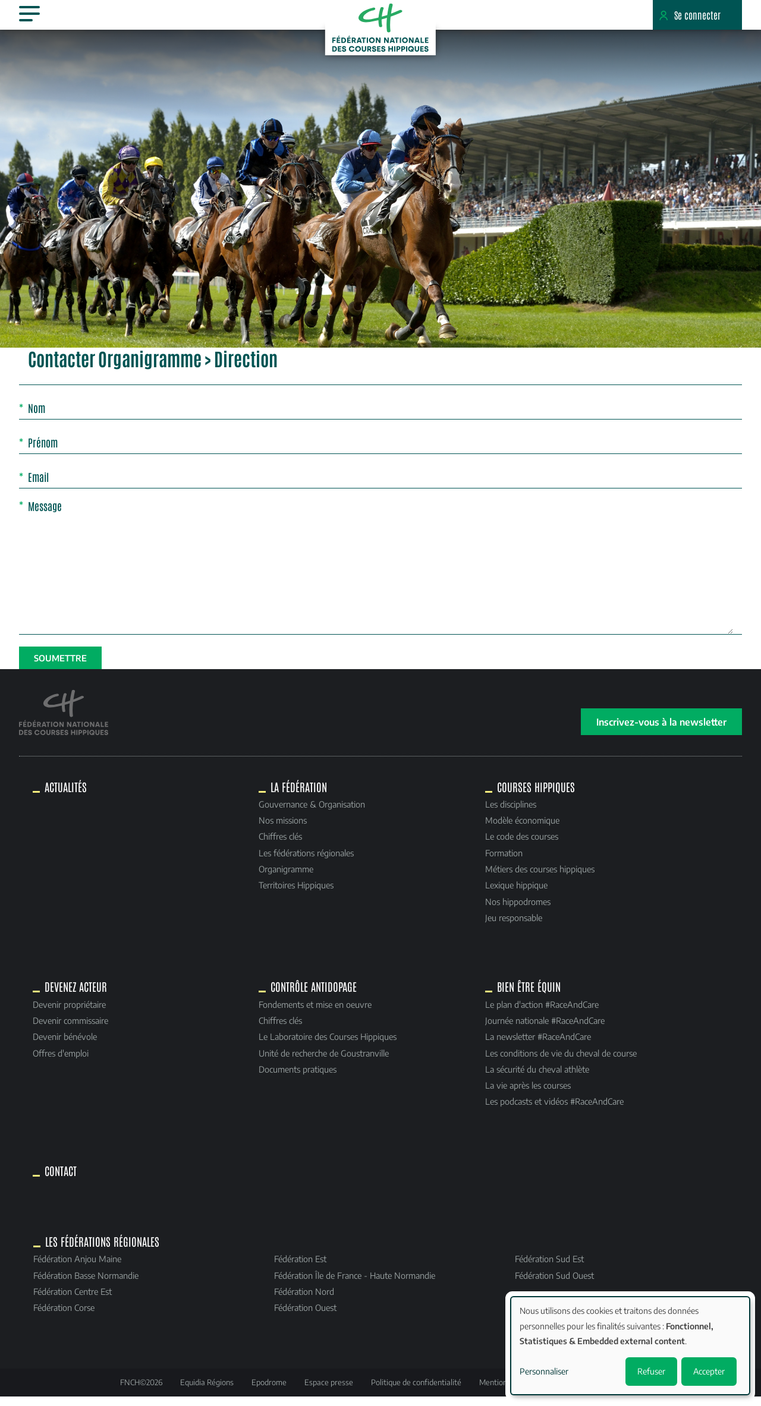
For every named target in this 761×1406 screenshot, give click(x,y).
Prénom (43, 451)
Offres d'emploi (61, 1061)
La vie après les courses (528, 1094)
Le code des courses (521, 845)
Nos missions (283, 829)
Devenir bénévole (65, 1045)
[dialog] (630, 1345)
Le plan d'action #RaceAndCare (542, 1013)
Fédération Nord (304, 1300)
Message (45, 514)
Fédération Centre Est (72, 1300)
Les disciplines (510, 813)
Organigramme (286, 877)
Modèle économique (522, 829)
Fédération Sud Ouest (554, 1283)
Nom (36, 416)
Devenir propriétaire (69, 1013)
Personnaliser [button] (544, 1371)
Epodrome (269, 1391)
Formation (504, 861)
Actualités (66, 795)
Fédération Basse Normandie (86, 1283)
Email (38, 485)
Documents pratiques (298, 1078)
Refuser (651, 1371)
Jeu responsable (513, 925)
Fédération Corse (64, 1316)
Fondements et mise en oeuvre (315, 1013)
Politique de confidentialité (416, 1391)
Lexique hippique (516, 893)
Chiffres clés (280, 845)
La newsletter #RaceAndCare (538, 1045)
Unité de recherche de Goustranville (324, 1061)
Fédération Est (300, 1267)
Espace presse (328, 1391)
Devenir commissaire (70, 1029)
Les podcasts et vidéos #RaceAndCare (554, 1110)
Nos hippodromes (518, 909)
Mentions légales (507, 1391)
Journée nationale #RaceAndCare (545, 1029)
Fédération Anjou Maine (77, 1267)
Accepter (709, 1371)
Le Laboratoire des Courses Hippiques (328, 1045)
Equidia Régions (207, 1391)
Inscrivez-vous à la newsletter (661, 730)
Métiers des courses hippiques (540, 877)
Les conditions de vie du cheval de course (561, 1061)
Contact (61, 1179)
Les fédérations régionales (306, 861)
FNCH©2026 (141, 1391)
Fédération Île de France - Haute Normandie (354, 1283)
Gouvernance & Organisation (312, 813)
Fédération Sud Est (549, 1267)
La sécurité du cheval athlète (537, 1078)
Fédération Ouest (305, 1316)
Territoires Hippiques (296, 893)
